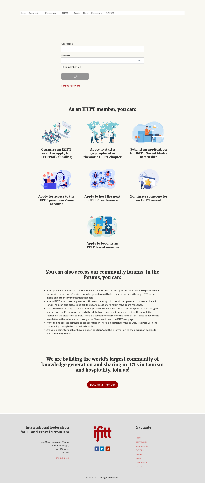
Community (34, 13)
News (85, 13)
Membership (50, 13)
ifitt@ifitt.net (62, 458)
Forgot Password (70, 85)
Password (66, 55)
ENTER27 (110, 13)
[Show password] (140, 60)
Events (77, 13)
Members (95, 13)
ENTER (65, 13)
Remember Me (71, 66)
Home (23, 13)
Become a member (102, 384)
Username (67, 43)
